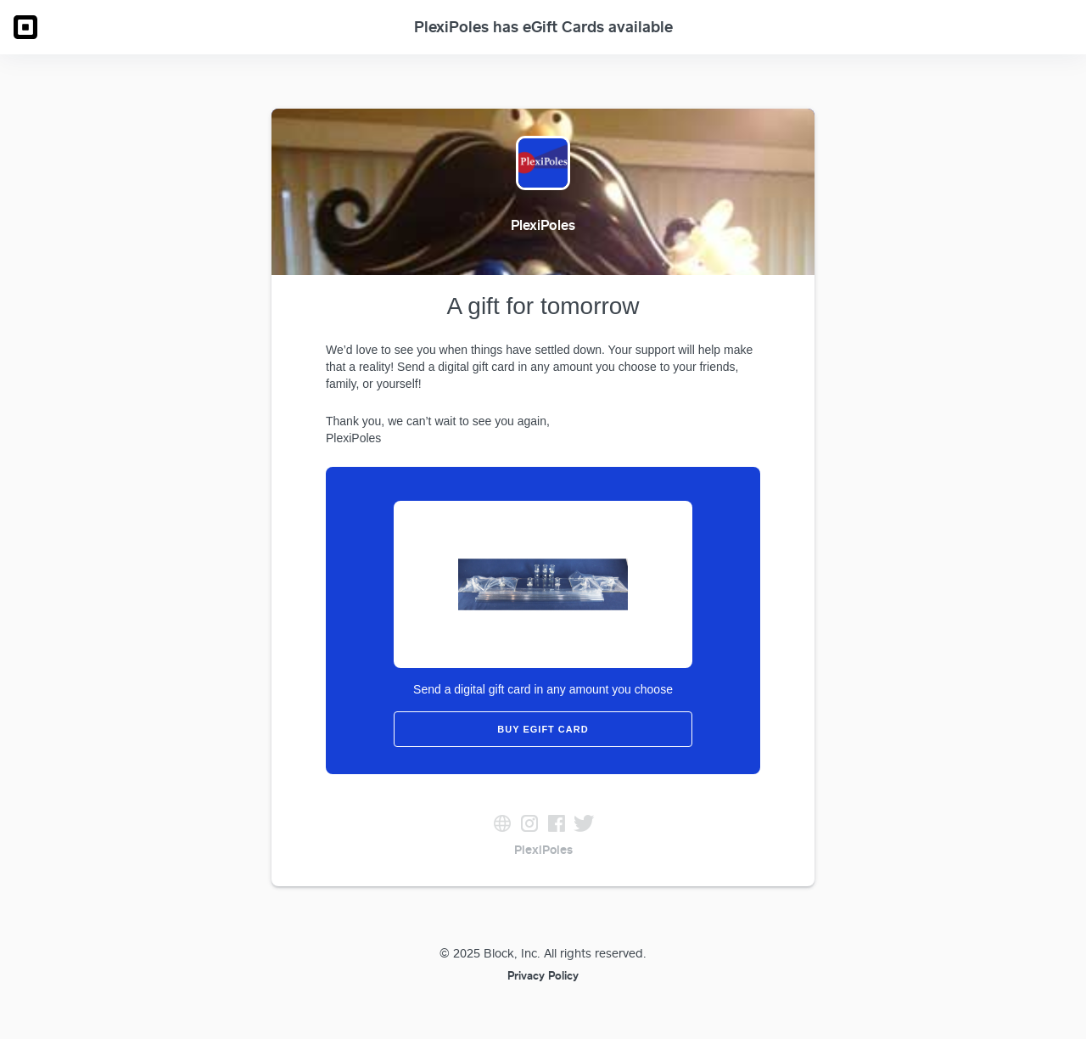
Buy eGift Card (542, 729)
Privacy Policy (543, 975)
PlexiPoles (543, 849)
